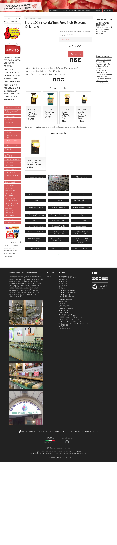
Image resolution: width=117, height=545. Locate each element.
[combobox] (75, 35)
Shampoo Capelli (10, 179)
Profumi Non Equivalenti (9, 155)
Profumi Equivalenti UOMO (11, 136)
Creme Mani (9, 126)
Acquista (75, 54)
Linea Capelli (9, 162)
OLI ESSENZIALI (10, 219)
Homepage (54, 11)
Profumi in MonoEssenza (9, 150)
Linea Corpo (9, 129)
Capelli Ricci (9, 166)
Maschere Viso (10, 116)
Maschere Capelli (10, 169)
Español (60, 531)
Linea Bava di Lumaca (12, 108)
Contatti (98, 11)
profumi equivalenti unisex (76, 127)
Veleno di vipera (10, 119)
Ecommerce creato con (58, 540)
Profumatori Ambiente (12, 175)
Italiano (67, 531)
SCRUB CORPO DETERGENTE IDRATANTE (10, 210)
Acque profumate (10, 222)
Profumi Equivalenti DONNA (11, 112)
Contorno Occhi (10, 172)
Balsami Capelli (10, 182)
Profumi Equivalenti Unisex (33, 18)
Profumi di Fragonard (12, 159)
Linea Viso (8, 132)
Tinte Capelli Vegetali (11, 185)
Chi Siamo (108, 11)
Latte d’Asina (9, 122)
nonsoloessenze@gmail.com (78, 536)
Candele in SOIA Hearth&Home (10, 189)
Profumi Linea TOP (11, 146)
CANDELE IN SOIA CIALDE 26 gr (11, 204)
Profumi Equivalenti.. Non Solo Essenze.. (76, 11)
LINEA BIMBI (9, 216)
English (53, 531)
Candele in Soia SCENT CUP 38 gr (11, 199)
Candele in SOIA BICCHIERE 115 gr (11, 194)
